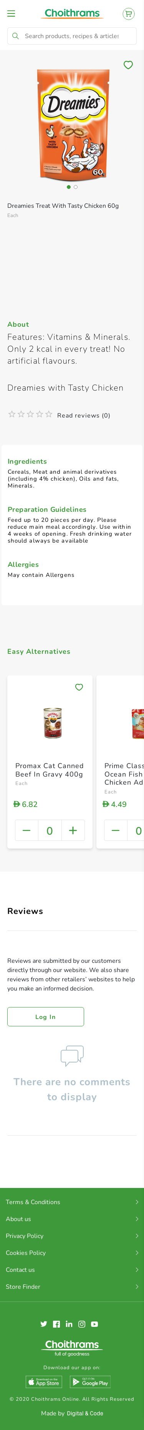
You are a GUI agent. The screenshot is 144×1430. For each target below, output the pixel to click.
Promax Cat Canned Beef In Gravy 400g (49, 770)
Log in (45, 1017)
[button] (69, 187)
